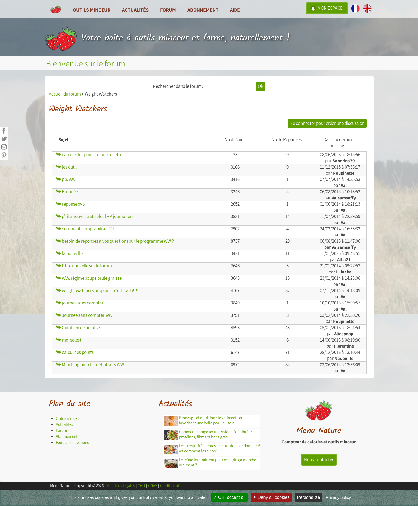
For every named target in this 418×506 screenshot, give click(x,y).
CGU (141, 485)
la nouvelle (69, 253)
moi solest (68, 340)
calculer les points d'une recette (89, 155)
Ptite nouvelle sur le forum (84, 266)
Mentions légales (120, 485)
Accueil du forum (65, 94)
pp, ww (65, 179)
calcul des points (75, 352)
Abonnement (202, 9)
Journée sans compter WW (84, 315)
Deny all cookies (271, 497)
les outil (66, 167)
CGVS (152, 485)
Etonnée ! (68, 192)
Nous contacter (319, 460)
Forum (168, 9)
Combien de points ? (78, 328)
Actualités (64, 424)
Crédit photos (171, 485)
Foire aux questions (72, 442)
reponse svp (70, 204)
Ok (260, 86)
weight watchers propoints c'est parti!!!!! (98, 290)
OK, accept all (229, 497)
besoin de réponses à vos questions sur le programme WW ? (115, 241)
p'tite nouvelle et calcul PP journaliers (94, 216)
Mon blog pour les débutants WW (90, 365)
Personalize (308, 497)
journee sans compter (79, 303)
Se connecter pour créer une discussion (327, 123)
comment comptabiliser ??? (85, 229)
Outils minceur (68, 418)
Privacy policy (338, 497)
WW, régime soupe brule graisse (89, 278)
